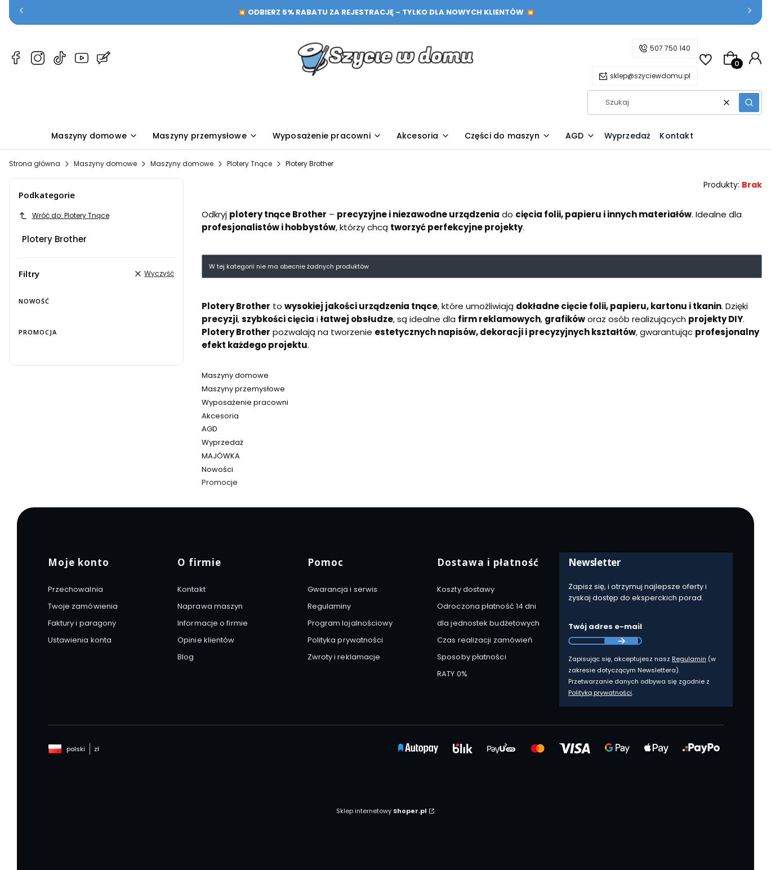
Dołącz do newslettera (621, 640)
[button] (749, 102)
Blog (185, 657)
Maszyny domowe (105, 163)
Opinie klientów (206, 640)
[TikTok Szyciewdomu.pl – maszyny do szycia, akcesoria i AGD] (59, 59)
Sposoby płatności (471, 657)
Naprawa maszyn (210, 606)
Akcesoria (220, 416)
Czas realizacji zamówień (484, 640)
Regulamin (689, 658)
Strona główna (34, 163)
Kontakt (191, 589)
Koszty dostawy (465, 589)
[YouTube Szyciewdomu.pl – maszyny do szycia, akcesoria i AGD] (81, 59)
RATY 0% (452, 673)
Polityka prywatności (345, 640)
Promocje (220, 482)
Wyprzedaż (222, 442)
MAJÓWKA (221, 455)
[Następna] (749, 13)
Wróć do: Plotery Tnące (64, 215)
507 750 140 (670, 48)
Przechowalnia (75, 589)
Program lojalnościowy (350, 623)
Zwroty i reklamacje (344, 657)
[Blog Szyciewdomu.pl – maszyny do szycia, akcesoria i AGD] (103, 59)
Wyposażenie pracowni (245, 402)
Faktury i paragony (82, 623)
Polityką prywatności (600, 692)
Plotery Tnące (249, 163)
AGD (209, 428)
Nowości (217, 469)
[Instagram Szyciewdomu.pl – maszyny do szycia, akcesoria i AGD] (37, 59)
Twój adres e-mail (605, 626)
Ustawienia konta (80, 640)
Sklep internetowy (381, 810)
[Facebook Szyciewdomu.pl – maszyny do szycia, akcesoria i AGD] (16, 59)
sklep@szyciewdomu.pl (650, 76)
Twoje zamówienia (83, 606)
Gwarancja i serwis (342, 589)
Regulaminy (329, 606)
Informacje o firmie (212, 623)
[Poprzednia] (21, 13)
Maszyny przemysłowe (243, 388)
